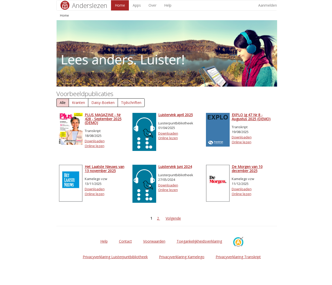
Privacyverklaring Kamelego (181, 256)
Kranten (78, 102)
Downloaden (95, 141)
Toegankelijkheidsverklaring (199, 241)
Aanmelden (267, 5)
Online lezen (94, 146)
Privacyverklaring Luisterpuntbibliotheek (115, 256)
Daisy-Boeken (103, 102)
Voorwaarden (154, 241)
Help (167, 5)
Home (120, 5)
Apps (137, 5)
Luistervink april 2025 (175, 114)
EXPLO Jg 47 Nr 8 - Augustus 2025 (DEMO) (251, 116)
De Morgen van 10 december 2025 (247, 168)
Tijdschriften (131, 102)
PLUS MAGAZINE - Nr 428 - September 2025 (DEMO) (103, 118)
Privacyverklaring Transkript (238, 256)
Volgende (173, 218)
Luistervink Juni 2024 (175, 166)
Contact (125, 241)
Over (152, 5)
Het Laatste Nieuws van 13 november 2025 (104, 168)
